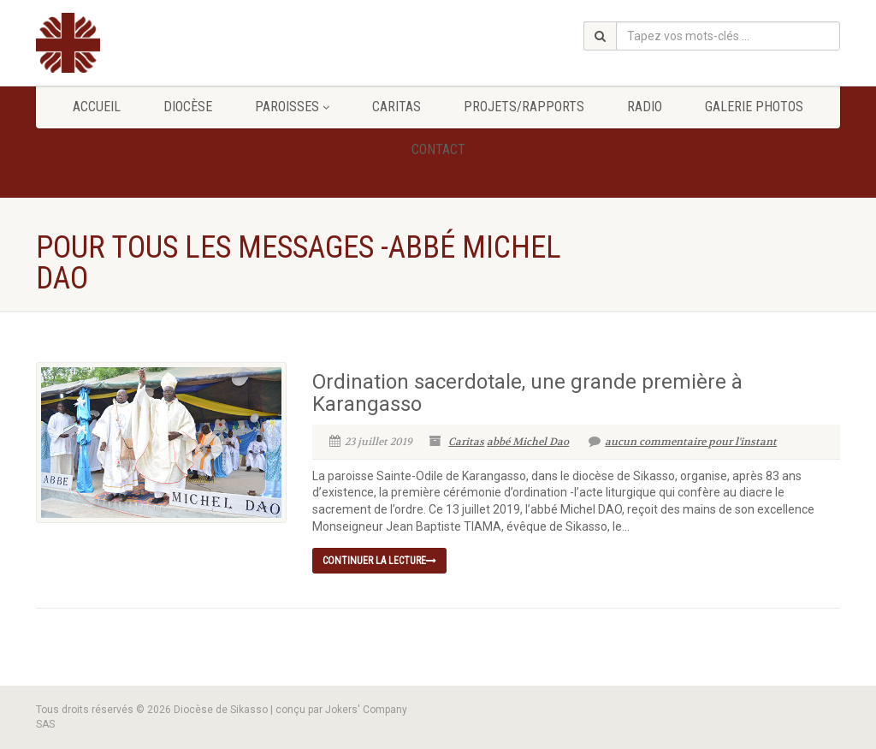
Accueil (97, 106)
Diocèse (187, 106)
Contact (438, 149)
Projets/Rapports (524, 106)
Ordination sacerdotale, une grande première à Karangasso (527, 393)
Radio (644, 106)
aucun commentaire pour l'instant (683, 442)
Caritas (396, 106)
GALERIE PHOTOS (754, 106)
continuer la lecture (379, 561)
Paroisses (292, 106)
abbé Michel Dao (528, 442)
